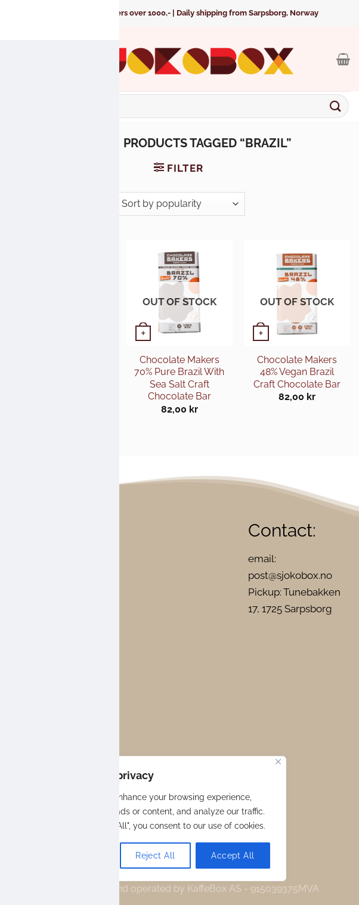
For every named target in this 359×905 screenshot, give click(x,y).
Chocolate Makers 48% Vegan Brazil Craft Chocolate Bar (297, 372)
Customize (77, 855)
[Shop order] (179, 204)
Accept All (232, 855)
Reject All (155, 855)
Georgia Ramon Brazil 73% (61, 365)
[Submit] (336, 105)
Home (85, 143)
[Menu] (17, 59)
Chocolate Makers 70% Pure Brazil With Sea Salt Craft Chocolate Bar (179, 378)
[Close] (278, 761)
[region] (155, 818)
